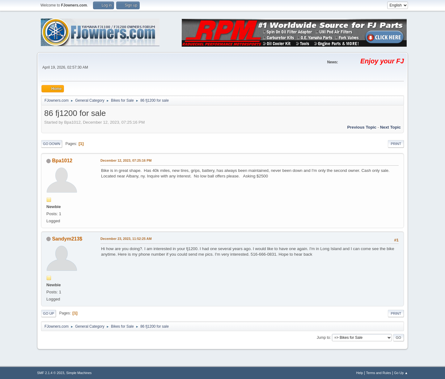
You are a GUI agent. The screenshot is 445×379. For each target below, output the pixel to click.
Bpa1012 (62, 160)
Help (359, 373)
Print (396, 144)
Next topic (390, 127)
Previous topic (361, 127)
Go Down (51, 144)
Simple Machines (78, 373)
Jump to (323, 337)
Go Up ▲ (401, 373)
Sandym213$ (67, 238)
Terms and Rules (378, 373)
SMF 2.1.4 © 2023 (50, 373)
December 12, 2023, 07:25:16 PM (125, 160)
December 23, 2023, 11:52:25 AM (126, 239)
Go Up (48, 313)
